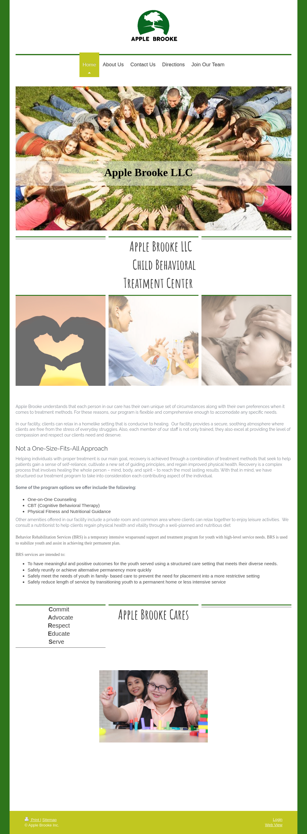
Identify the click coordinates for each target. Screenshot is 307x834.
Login (277, 819)
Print (32, 820)
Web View (273, 825)
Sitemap (49, 820)
